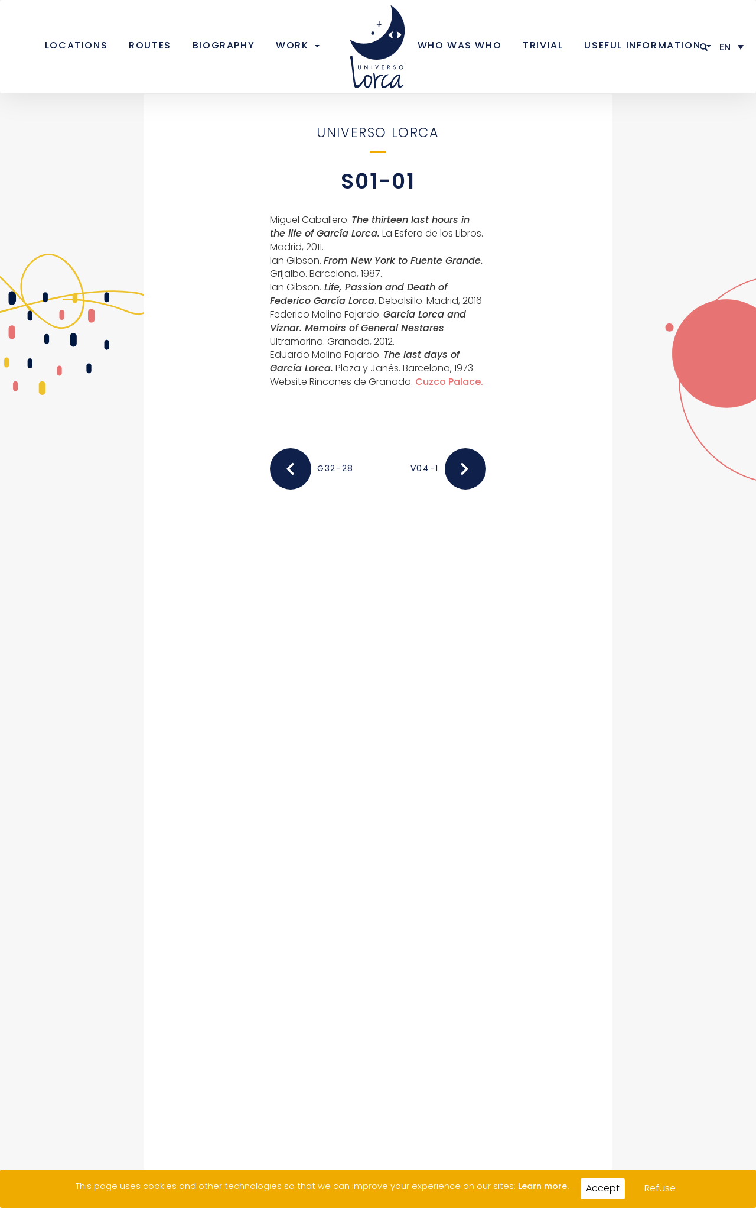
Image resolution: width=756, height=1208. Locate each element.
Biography (224, 45)
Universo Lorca (378, 132)
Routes (150, 45)
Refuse (660, 1188)
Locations (76, 45)
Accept (603, 1188)
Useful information (642, 45)
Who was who (460, 45)
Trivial (543, 45)
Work (292, 45)
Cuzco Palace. (449, 381)
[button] (704, 47)
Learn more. (543, 1186)
